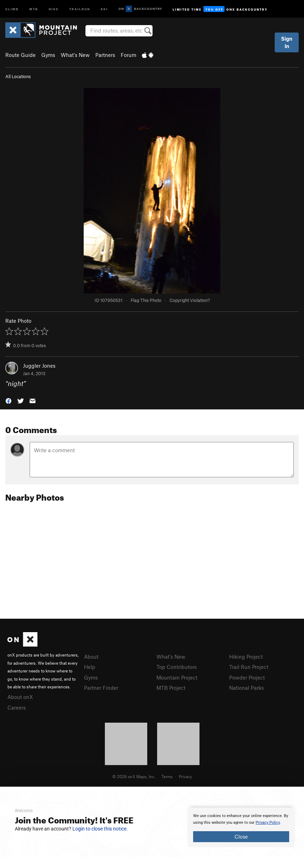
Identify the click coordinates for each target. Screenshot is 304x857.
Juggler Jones (39, 365)
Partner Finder (101, 687)
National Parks (246, 687)
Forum (128, 55)
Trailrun (79, 8)
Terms (167, 776)
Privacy (185, 776)
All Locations (18, 76)
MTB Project (170, 687)
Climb (12, 8)
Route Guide (20, 55)
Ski (104, 8)
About (91, 656)
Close (241, 836)
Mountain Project (176, 677)
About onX (20, 697)
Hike (54, 8)
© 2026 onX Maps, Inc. (133, 776)
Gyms (48, 55)
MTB (33, 8)
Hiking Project (246, 656)
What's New (75, 55)
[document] (241, 827)
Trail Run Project (248, 667)
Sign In (286, 42)
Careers (16, 707)
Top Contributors (176, 667)
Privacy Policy (268, 822)
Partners (105, 55)
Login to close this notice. (100, 829)
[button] (8, 400)
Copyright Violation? (189, 300)
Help (89, 667)
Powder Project (247, 677)
